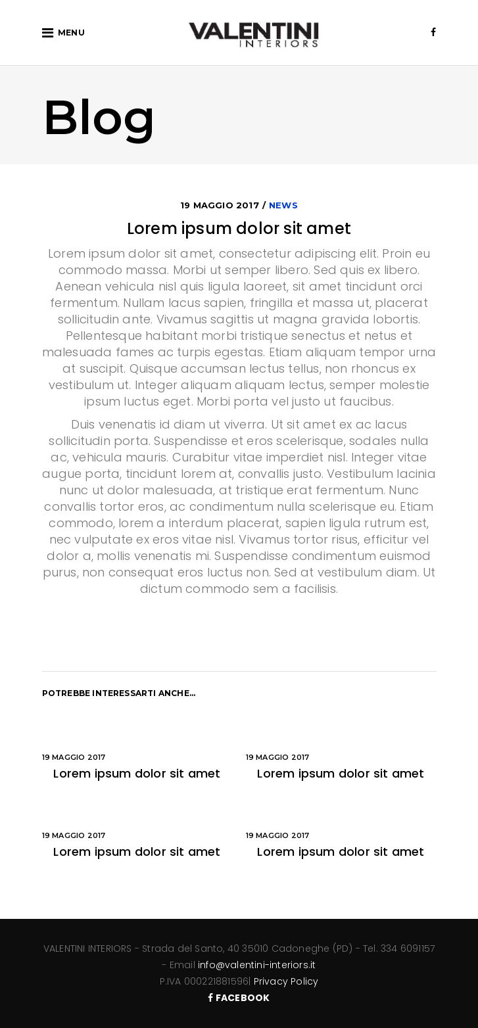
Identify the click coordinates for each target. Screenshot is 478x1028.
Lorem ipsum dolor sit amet (136, 773)
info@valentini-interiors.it (257, 964)
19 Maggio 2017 (219, 205)
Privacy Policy (286, 981)
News (283, 205)
